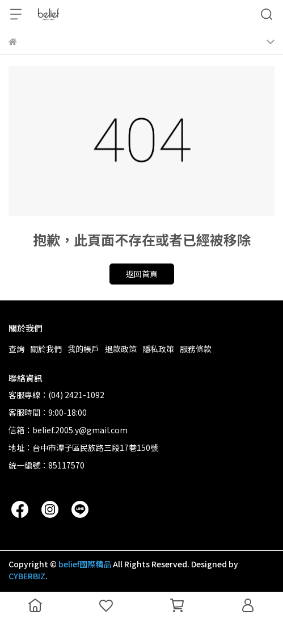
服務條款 (196, 348)
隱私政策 (158, 348)
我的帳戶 (83, 348)
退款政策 (121, 348)
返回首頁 (142, 273)
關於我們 (46, 348)
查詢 (16, 348)
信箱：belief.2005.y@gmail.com (68, 430)
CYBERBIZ (27, 576)
